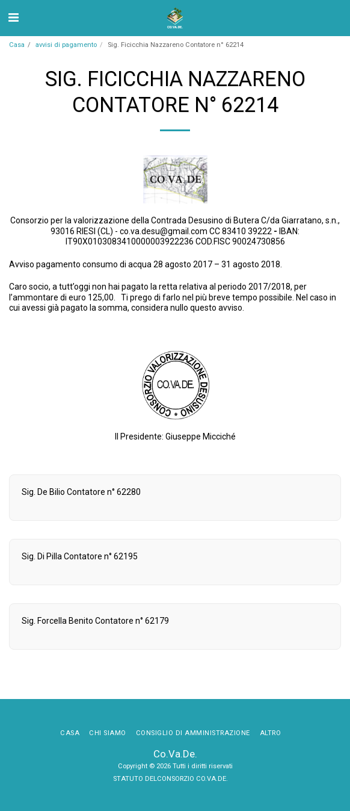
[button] (13, 17)
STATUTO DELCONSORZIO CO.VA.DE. (171, 779)
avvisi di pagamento (66, 45)
